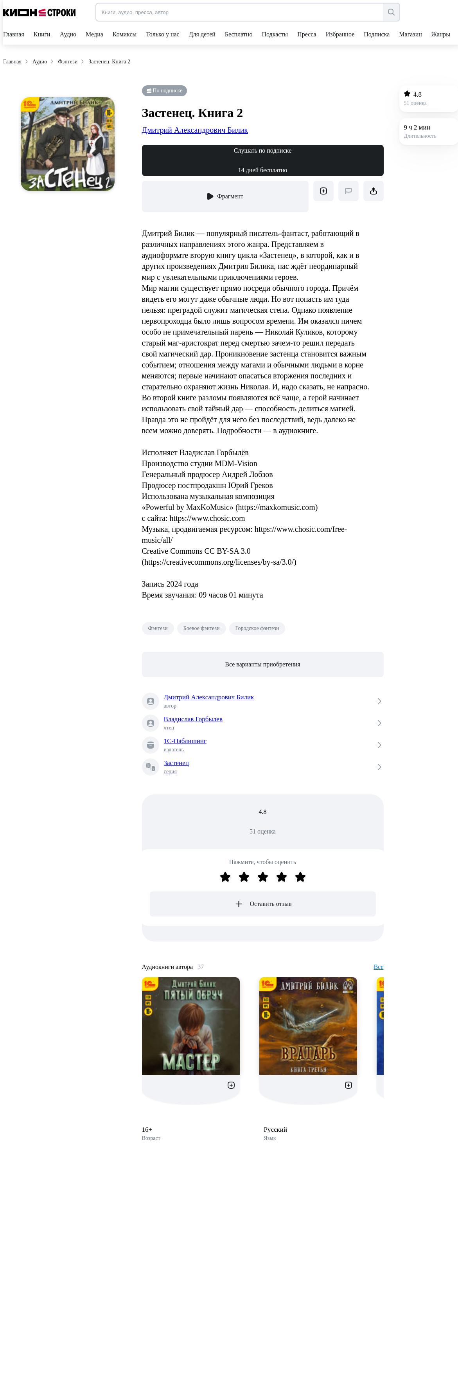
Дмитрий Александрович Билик (195, 130)
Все (378, 966)
